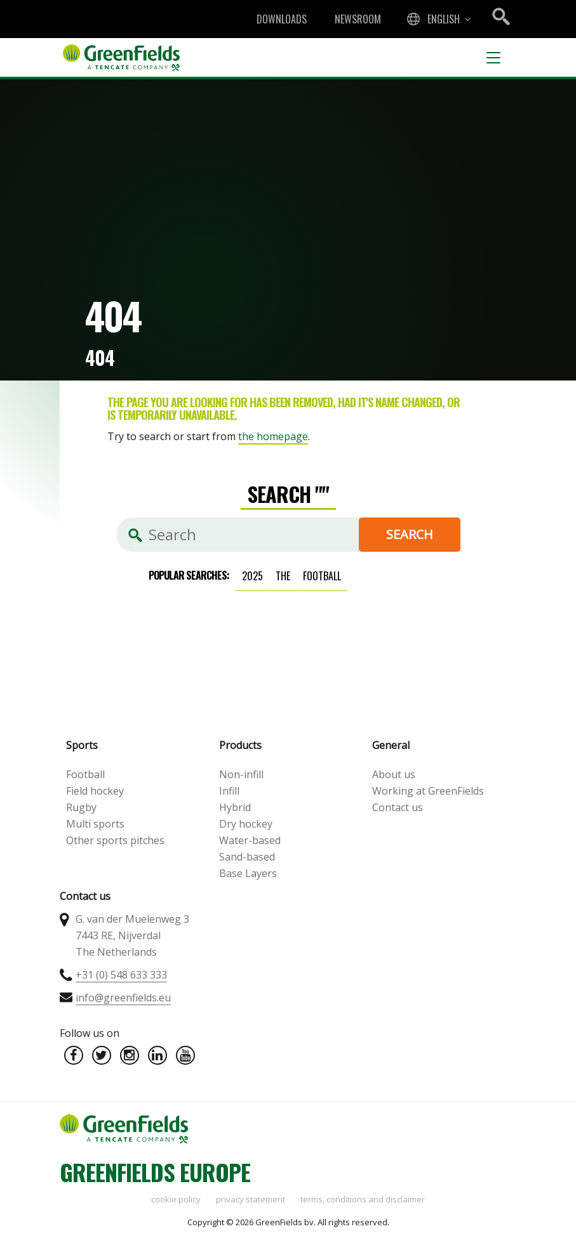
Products (240, 745)
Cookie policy (176, 1199)
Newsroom (358, 19)
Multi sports (95, 824)
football (322, 575)
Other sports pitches (115, 840)
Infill (229, 791)
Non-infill (241, 774)
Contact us (397, 807)
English (443, 19)
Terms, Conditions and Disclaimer (362, 1199)
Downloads (282, 19)
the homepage (273, 436)
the (283, 575)
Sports (82, 745)
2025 (252, 575)
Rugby (81, 807)
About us (393, 774)
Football (85, 774)
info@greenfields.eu (123, 998)
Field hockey (95, 791)
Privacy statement (250, 1199)
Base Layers (248, 873)
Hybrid (235, 807)
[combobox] (437, 19)
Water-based (250, 840)
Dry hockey (245, 824)
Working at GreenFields (428, 791)
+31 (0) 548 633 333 (121, 975)
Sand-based (247, 857)
